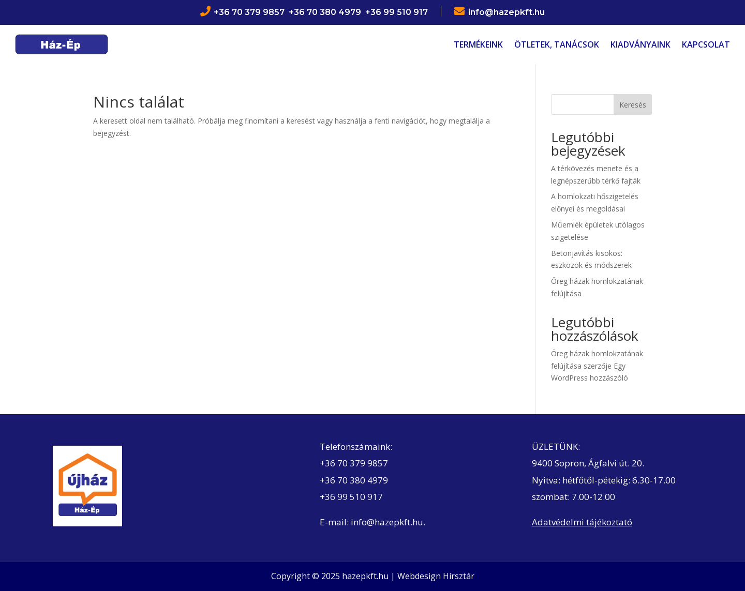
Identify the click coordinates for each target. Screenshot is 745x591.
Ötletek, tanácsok (556, 44)
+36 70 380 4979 (354, 480)
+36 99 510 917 (351, 497)
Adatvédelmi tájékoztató (582, 522)
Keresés (632, 105)
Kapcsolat (706, 44)
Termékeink (478, 44)
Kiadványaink (640, 44)
